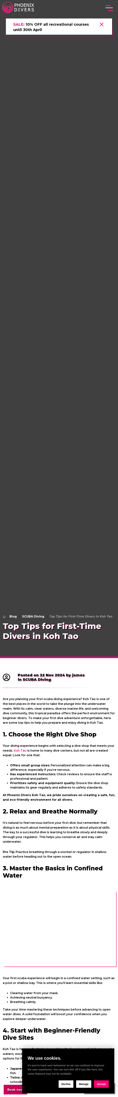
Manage (83, 1084)
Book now (16, 1089)
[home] (18, 8)
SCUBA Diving (33, 616)
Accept (101, 1084)
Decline (66, 1084)
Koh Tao (20, 750)
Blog (13, 616)
